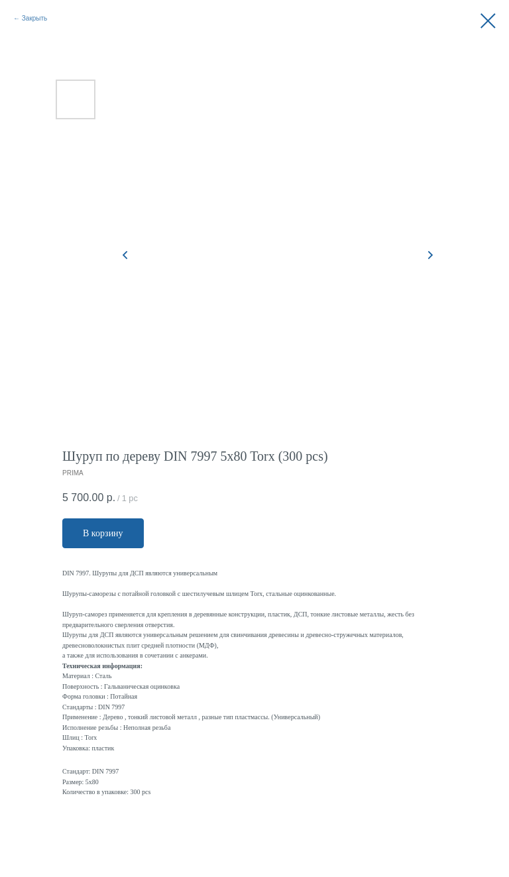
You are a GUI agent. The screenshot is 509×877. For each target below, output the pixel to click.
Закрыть (35, 18)
